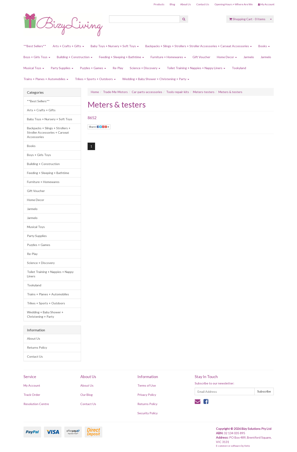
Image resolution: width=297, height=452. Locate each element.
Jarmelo (248, 57)
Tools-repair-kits (177, 92)
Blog (172, 4)
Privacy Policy (146, 394)
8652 (92, 117)
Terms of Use (146, 385)
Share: (99, 126)
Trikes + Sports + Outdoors (95, 79)
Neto (247, 445)
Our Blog (86, 394)
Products (159, 4)
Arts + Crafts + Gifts (68, 46)
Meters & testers (230, 92)
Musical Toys (33, 68)
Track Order (31, 394)
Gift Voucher (201, 57)
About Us (185, 4)
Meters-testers (203, 92)
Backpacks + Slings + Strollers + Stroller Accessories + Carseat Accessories (198, 46)
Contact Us (202, 4)
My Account (31, 385)
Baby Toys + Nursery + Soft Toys (115, 46)
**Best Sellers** (34, 46)
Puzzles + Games (93, 68)
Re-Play (118, 68)
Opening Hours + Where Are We (233, 4)
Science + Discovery (145, 68)
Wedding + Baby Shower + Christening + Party (155, 79)
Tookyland (239, 68)
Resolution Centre (36, 404)
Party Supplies (62, 68)
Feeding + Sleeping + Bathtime (121, 57)
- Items (247, 19)
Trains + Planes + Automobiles (45, 79)
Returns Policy (37, 347)
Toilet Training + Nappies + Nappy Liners (196, 68)
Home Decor (227, 57)
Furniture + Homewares (168, 57)
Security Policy (147, 413)
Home (95, 92)
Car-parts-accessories (147, 92)
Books (264, 46)
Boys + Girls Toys (36, 57)
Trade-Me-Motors (115, 92)
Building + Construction (74, 57)
